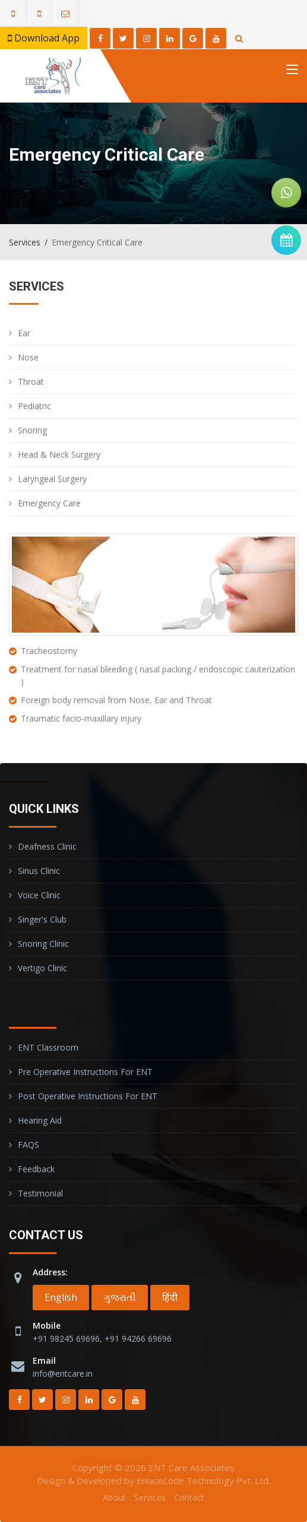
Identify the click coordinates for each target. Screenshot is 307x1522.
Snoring (32, 430)
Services (24, 242)
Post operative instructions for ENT (87, 1096)
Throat (31, 381)
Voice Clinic (39, 895)
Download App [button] (44, 37)
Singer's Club (42, 919)
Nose (28, 357)
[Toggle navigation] (292, 72)
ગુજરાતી (119, 1297)
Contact (189, 1497)
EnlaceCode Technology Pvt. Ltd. (203, 1480)
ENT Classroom (48, 1047)
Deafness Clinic (47, 846)
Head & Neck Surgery (59, 454)
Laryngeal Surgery (52, 478)
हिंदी (170, 1297)
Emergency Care (49, 503)
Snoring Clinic (43, 943)
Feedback (36, 1169)
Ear (24, 333)
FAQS (28, 1144)
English (61, 1297)
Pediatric (34, 405)
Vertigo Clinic (42, 968)
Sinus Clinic (39, 870)
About (114, 1497)
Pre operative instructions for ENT (85, 1071)
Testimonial (40, 1193)
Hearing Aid (40, 1120)
